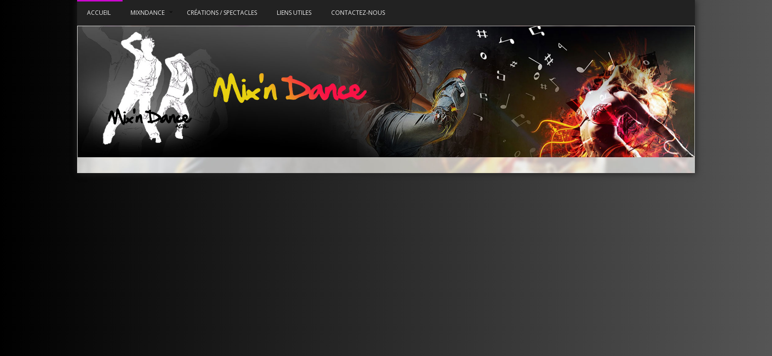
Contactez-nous (358, 12)
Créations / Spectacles (222, 12)
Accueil (99, 12)
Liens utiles (294, 12)
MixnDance (147, 12)
